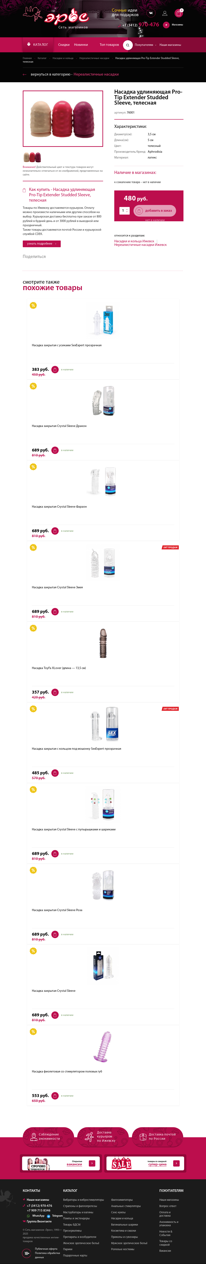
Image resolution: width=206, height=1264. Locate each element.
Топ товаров (109, 45)
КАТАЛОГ (38, 45)
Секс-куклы (118, 1212)
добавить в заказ (153, 211)
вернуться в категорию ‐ (71, 75)
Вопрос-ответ (167, 1206)
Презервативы (72, 1231)
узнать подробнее (41, 244)
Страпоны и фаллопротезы (80, 1206)
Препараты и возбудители (79, 1237)
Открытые (58, 1163)
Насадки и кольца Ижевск (134, 241)
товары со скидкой (143, 1163)
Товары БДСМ (71, 1224)
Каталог (42, 58)
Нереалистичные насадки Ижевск (140, 245)
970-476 (138, 26)
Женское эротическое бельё (81, 1243)
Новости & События (165, 1233)
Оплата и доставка (165, 1214)
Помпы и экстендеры (76, 1218)
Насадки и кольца (64, 58)
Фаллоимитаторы (122, 1200)
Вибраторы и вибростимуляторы (83, 1200)
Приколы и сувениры (124, 1237)
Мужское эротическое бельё (129, 1243)
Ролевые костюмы (122, 1249)
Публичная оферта (46, 1249)
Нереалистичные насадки (96, 58)
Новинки (82, 45)
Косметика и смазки (123, 1231)
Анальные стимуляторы (126, 1206)
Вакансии (165, 1251)
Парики (67, 1249)
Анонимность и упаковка (168, 1224)
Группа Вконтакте (37, 1222)
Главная (27, 58)
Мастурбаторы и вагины (78, 1212)
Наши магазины (170, 45)
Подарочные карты (75, 1255)
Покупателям (145, 45)
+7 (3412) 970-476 (37, 1206)
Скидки (65, 45)
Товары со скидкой (165, 1243)
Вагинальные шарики (124, 1224)
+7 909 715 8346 (38, 1211)
